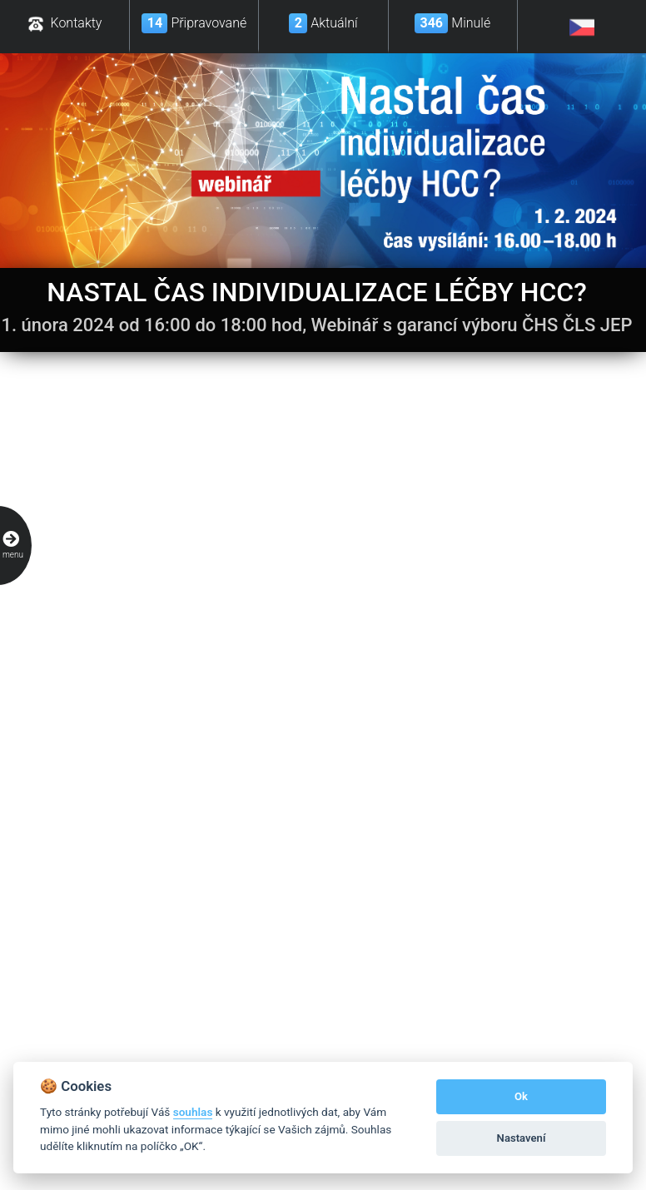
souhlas (193, 1111)
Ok (521, 1096)
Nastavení (521, 1138)
